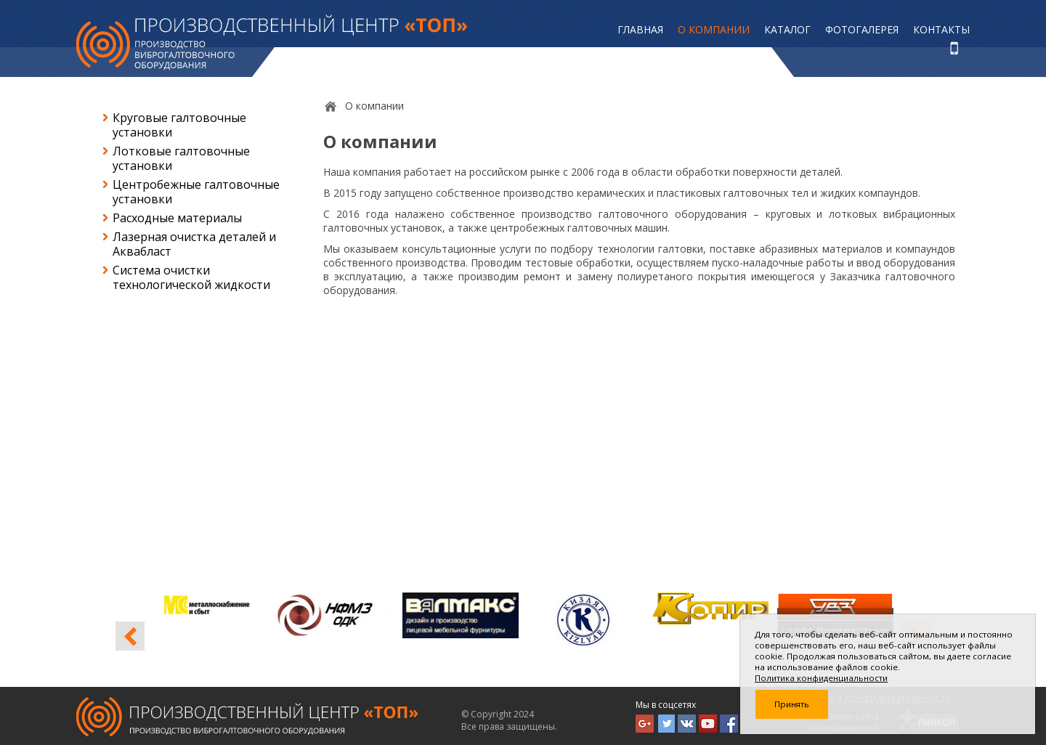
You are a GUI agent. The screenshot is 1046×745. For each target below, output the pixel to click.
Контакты (941, 29)
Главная (640, 29)
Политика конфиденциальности (821, 677)
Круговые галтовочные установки (179, 124)
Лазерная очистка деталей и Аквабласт (194, 243)
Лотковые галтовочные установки (181, 158)
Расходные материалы (177, 218)
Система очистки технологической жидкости (191, 277)
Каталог (787, 29)
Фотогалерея (862, 29)
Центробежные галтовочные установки (196, 191)
